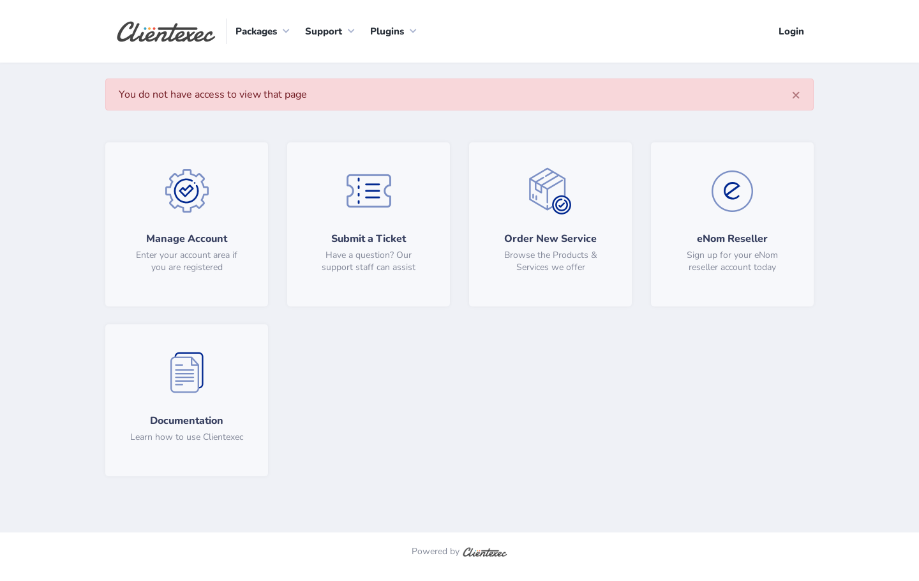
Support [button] (323, 31)
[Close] (796, 94)
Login (791, 31)
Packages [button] (256, 31)
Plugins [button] (387, 31)
